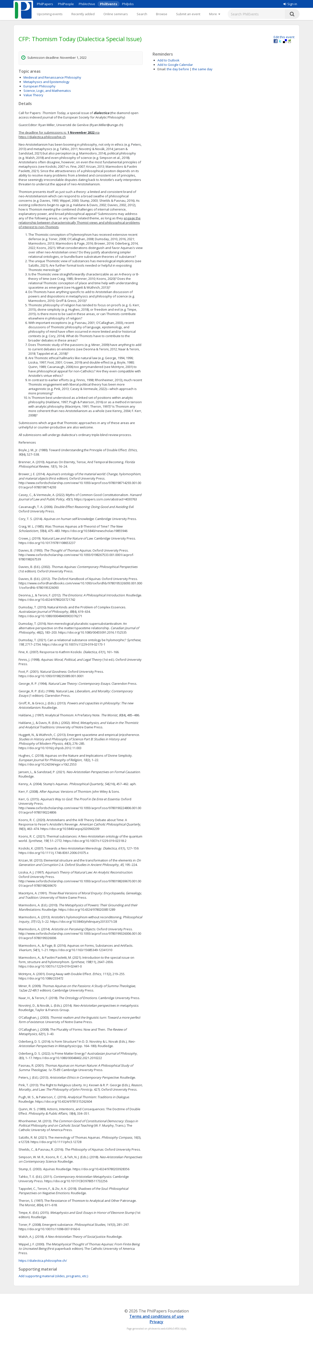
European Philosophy (39, 86)
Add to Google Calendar (175, 64)
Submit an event (188, 14)
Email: (161, 69)
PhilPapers (45, 4)
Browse (161, 14)
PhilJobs (128, 4)
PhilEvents (108, 4)
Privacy (156, 1321)
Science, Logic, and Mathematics (47, 90)
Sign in (290, 4)
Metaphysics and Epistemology (46, 82)
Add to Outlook (168, 60)
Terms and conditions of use (156, 1316)
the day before (178, 69)
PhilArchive (87, 4)
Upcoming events (50, 14)
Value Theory (33, 95)
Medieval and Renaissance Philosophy (52, 77)
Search (142, 14)
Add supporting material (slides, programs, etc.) (53, 1276)
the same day (202, 69)
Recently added (83, 14)
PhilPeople (66, 4)
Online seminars (115, 14)
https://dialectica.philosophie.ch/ (43, 1260)
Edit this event (284, 37)
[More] (214, 14)
